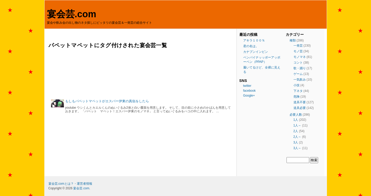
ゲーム (298, 74)
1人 (295, 120)
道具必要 (299, 108)
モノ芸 (298, 51)
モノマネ (299, 57)
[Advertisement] (141, 74)
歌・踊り (299, 68)
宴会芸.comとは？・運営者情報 (70, 183)
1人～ (297, 125)
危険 (296, 96)
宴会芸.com (71, 14)
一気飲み (299, 79)
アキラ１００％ (254, 40)
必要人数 (296, 114)
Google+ (249, 95)
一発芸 (298, 45)
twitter (247, 86)
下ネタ (298, 91)
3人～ (297, 148)
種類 (293, 40)
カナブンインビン (255, 52)
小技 (296, 85)
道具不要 (299, 102)
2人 (295, 131)
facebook (249, 90)
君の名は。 (251, 46)
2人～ (297, 137)
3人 (295, 142)
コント (298, 62)
